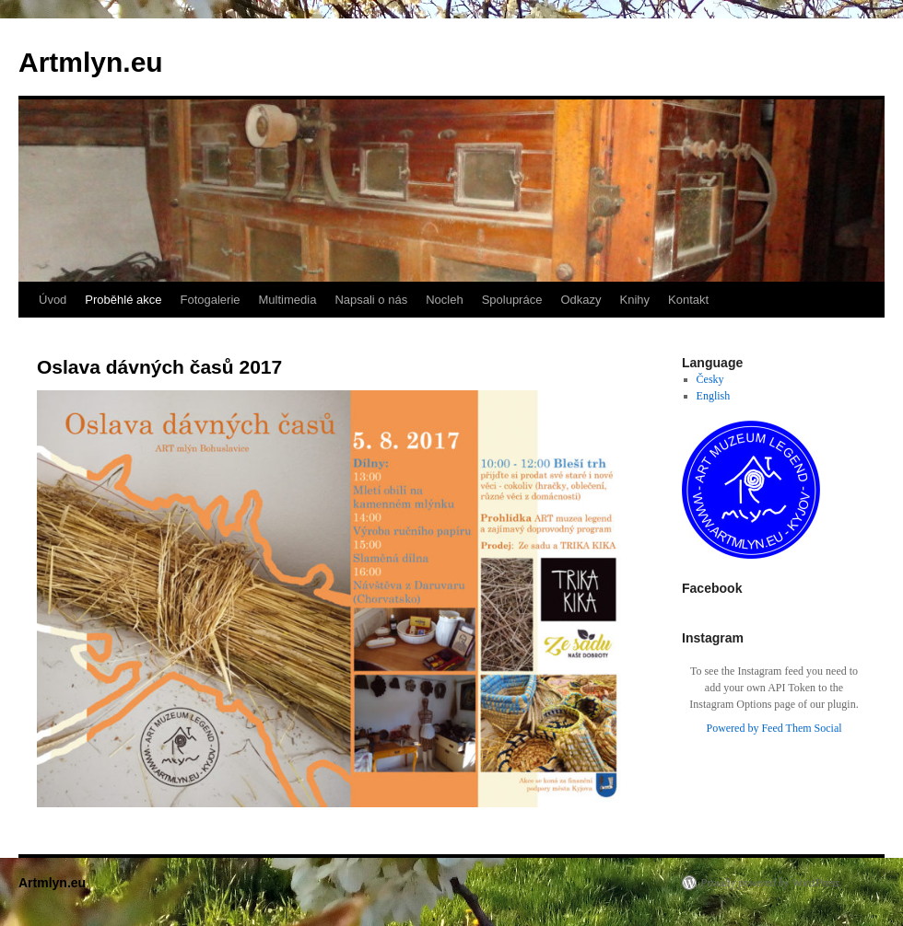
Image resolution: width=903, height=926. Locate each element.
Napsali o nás (370, 300)
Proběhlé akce (123, 300)
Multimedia (288, 300)
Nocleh (444, 300)
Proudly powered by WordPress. (771, 882)
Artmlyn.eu (90, 62)
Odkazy (580, 300)
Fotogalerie (210, 300)
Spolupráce (512, 300)
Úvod (52, 300)
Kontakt (688, 300)
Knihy (635, 300)
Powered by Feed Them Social (773, 728)
